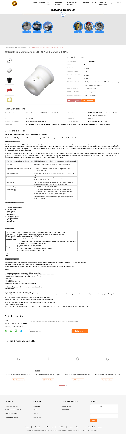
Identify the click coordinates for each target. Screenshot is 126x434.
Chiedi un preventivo (103, 3)
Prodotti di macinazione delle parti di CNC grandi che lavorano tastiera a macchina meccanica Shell (48, 375)
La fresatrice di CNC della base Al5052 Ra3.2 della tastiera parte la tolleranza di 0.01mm (107, 375)
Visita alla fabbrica (58, 3)
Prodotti (42, 3)
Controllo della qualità (72, 3)
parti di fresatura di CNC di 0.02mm (48, 306)
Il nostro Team (37, 417)
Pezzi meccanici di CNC (11, 406)
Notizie (94, 3)
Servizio (35, 413)
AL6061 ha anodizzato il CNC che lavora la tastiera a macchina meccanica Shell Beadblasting (18, 375)
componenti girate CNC (11, 413)
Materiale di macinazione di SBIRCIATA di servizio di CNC (48, 47)
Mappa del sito (74, 427)
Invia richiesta (80, 331)
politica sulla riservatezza (94, 427)
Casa (27, 427)
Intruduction (36, 406)
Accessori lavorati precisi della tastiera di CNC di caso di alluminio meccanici (77, 375)
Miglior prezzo (73, 101)
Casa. (35, 3)
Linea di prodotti (66, 406)
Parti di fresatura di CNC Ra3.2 (26, 306)
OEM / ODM (65, 410)
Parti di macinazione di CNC (13, 410)
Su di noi (49, 3)
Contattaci (85, 3)
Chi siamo (49, 427)
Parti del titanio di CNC (11, 417)
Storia (35, 410)
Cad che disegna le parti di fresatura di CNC (75, 306)
